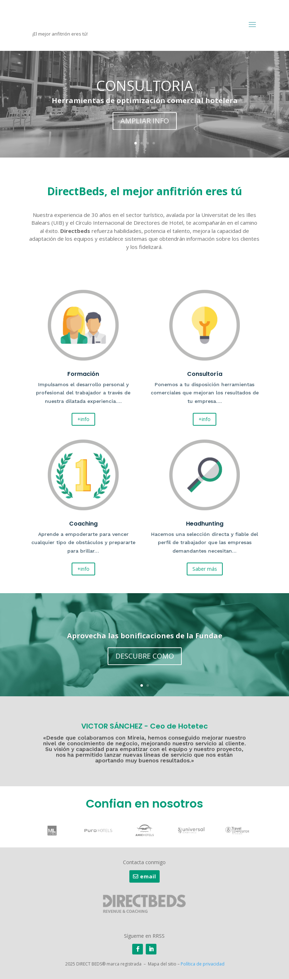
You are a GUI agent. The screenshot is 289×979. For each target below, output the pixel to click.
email (148, 876)
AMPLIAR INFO (144, 124)
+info (83, 419)
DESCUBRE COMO (144, 658)
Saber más (204, 568)
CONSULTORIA (144, 89)
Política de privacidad (203, 964)
